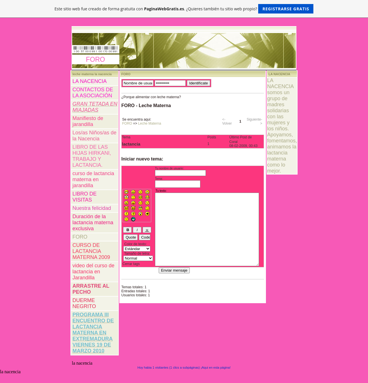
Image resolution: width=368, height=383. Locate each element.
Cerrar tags (131, 264)
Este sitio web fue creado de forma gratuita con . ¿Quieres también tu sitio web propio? (184, 8)
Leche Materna (149, 123)
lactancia (131, 144)
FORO (79, 237)
